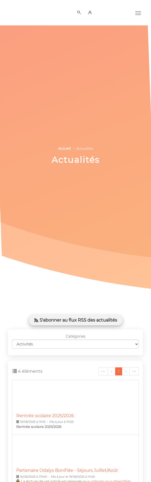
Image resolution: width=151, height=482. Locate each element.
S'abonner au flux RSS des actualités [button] (75, 320)
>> (134, 371)
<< (103, 371)
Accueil (64, 148)
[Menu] (138, 12)
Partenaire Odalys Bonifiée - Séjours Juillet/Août (67, 470)
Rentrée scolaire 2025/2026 (45, 415)
